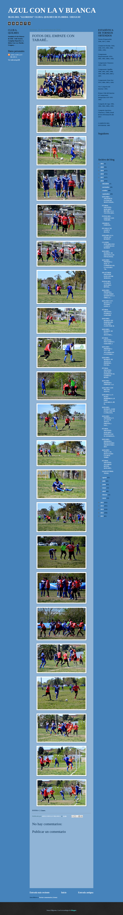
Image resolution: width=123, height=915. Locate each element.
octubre (105, 190)
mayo (104, 488)
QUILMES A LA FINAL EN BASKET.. (107, 237)
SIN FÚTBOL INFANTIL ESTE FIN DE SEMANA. (107, 275)
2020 (102, 167)
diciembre (105, 184)
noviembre (106, 187)
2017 (102, 177)
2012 (102, 513)
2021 (102, 163)
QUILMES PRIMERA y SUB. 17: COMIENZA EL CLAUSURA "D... (108, 264)
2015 (102, 502)
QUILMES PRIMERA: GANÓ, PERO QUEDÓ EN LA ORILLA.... (108, 294)
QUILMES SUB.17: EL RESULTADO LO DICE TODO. (107, 453)
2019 (102, 170)
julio (104, 481)
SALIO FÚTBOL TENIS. (108, 472)
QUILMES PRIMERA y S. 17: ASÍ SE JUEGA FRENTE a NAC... (108, 420)
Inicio (63, 892)
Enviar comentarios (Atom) (48, 897)
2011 (102, 516)
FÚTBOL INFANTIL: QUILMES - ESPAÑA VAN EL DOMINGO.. (108, 432)
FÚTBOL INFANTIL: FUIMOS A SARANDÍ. (107, 312)
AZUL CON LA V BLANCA (52, 10)
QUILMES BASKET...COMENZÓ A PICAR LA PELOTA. (108, 410)
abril (104, 491)
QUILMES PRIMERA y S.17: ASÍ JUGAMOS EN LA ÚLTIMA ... (108, 350)
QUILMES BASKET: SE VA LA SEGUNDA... (107, 332)
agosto (104, 477)
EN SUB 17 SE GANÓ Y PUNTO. (107, 230)
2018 (102, 174)
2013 (102, 509)
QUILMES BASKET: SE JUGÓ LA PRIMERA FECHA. (107, 361)
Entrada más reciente (39, 892)
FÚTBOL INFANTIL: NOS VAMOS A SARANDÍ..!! (108, 340)
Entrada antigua (85, 892)
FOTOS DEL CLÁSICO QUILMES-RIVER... (107, 284)
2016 (102, 181)
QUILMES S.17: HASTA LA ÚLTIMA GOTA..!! (107, 303)
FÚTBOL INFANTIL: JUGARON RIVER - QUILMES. (107, 464)
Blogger (73, 910)
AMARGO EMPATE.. (106, 224)
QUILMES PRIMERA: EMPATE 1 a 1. (108, 382)
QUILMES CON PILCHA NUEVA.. (107, 389)
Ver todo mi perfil (14, 60)
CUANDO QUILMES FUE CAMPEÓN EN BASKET (108, 245)
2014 (102, 506)
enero (104, 498)
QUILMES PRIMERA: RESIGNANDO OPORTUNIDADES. (108, 443)
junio (104, 484)
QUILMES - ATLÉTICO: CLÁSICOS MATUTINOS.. (108, 199)
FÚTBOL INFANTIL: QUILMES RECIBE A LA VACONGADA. (108, 209)
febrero (105, 495)
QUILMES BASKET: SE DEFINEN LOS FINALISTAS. (108, 254)
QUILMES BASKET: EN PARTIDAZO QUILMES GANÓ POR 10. (108, 322)
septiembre (106, 194)
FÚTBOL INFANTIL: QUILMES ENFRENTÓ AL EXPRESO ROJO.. (108, 372)
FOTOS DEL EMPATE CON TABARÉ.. (108, 218)
